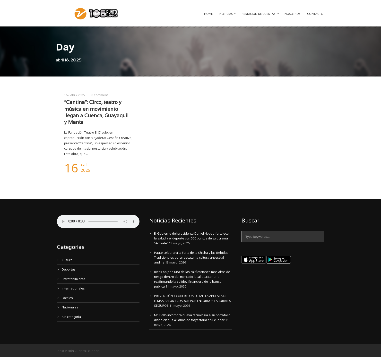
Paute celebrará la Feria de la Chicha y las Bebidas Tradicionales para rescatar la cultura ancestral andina (191, 257)
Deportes (69, 269)
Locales (67, 298)
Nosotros (292, 14)
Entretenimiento (73, 279)
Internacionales (73, 288)
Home (208, 14)
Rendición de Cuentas (258, 14)
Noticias (226, 14)
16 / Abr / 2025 (74, 95)
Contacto (315, 14)
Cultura (67, 260)
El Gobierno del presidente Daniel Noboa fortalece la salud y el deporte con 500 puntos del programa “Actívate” (191, 238)
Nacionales (70, 307)
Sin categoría (71, 316)
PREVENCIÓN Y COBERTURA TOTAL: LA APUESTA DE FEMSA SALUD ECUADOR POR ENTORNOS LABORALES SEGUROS (192, 301)
